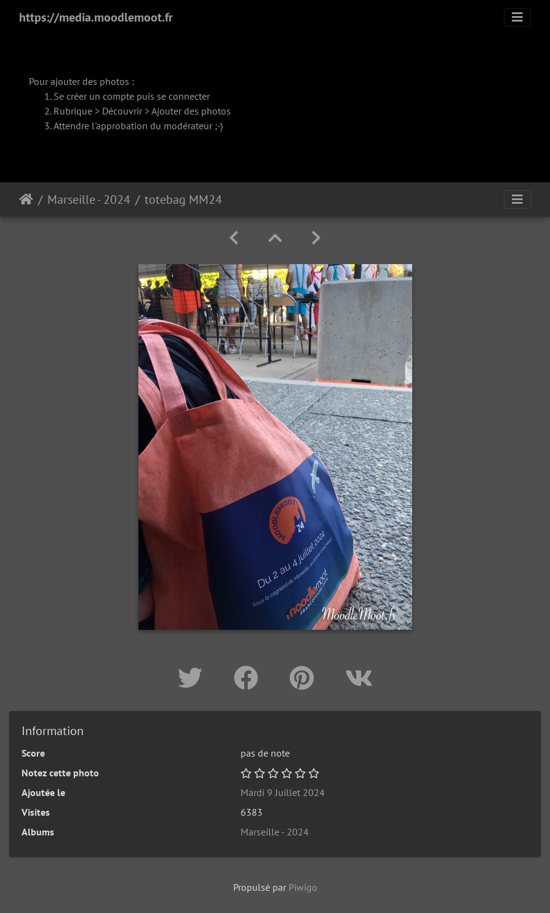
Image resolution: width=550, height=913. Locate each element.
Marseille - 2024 (88, 199)
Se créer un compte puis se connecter (132, 96)
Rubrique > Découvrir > (102, 111)
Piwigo (303, 887)
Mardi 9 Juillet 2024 (283, 792)
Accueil (26, 199)
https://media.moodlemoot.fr (96, 17)
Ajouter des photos (191, 111)
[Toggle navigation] (517, 17)
